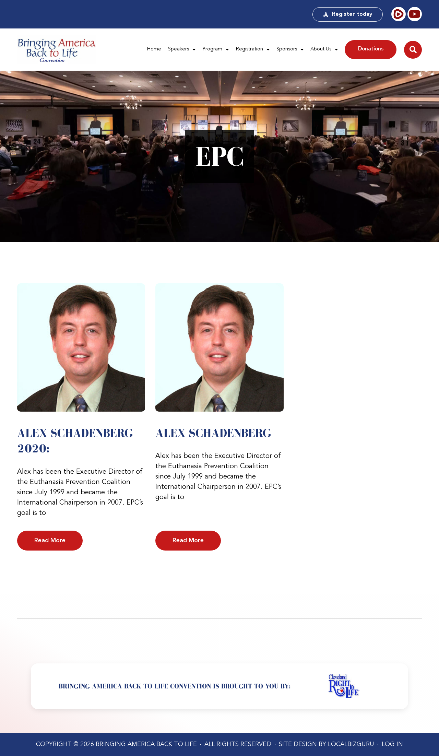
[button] (413, 50)
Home (154, 49)
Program (215, 50)
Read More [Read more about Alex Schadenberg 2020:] (50, 541)
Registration (253, 50)
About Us (324, 50)
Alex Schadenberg (213, 432)
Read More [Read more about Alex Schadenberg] (188, 541)
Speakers (181, 50)
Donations (370, 49)
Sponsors (290, 50)
